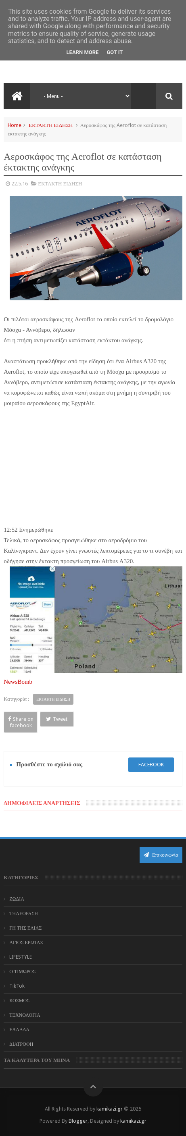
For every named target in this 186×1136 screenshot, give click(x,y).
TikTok (17, 986)
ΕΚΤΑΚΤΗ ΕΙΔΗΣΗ (51, 125)
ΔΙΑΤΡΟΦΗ (21, 1044)
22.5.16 (19, 184)
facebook (151, 764)
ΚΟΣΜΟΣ (19, 1000)
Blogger (78, 1121)
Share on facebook (20, 722)
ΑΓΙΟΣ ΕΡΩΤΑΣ (26, 942)
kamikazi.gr (109, 1109)
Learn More (83, 52)
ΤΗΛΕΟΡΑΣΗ (23, 913)
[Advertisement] (93, 464)
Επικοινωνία (161, 855)
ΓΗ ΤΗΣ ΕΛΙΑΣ (25, 928)
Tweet (56, 719)
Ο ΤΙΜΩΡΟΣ (22, 971)
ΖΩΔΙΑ (16, 899)
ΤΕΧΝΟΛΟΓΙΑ (24, 1015)
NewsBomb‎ (18, 681)
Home (14, 125)
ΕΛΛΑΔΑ (19, 1029)
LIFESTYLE (20, 957)
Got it (115, 52)
